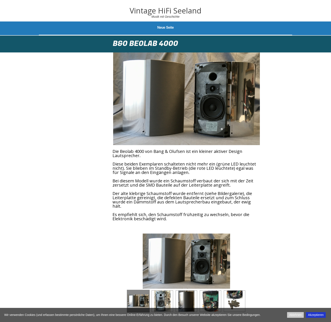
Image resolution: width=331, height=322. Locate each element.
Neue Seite (165, 27)
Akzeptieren (316, 315)
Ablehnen (295, 315)
